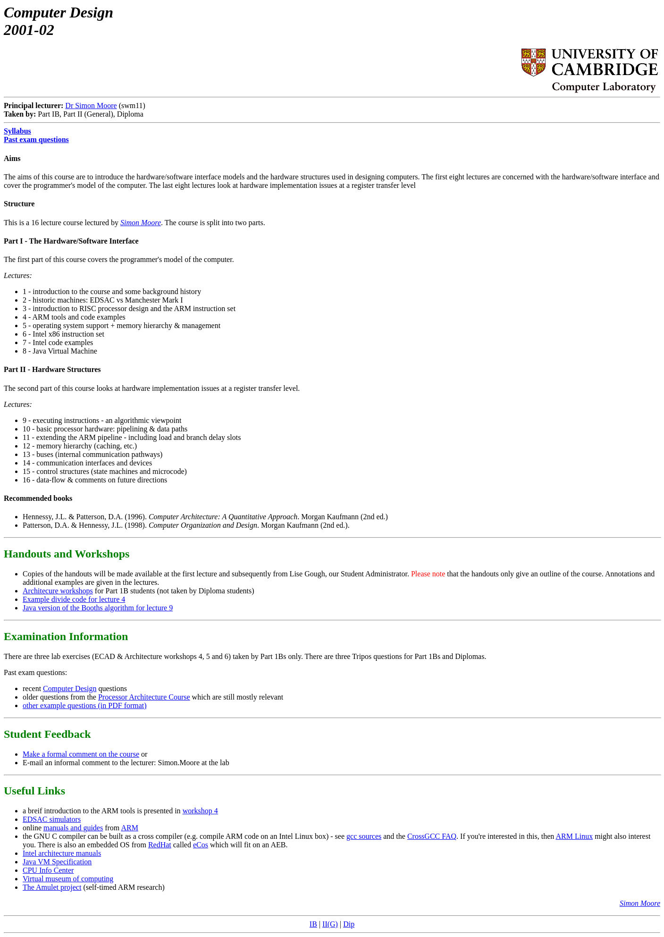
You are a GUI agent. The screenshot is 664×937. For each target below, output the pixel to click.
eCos (200, 845)
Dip (348, 924)
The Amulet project (52, 887)
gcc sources (363, 836)
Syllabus (17, 131)
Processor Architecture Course (144, 697)
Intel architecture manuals (62, 853)
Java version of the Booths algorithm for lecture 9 (98, 608)
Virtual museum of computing (68, 879)
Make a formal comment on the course (81, 754)
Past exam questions (36, 139)
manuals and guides (73, 828)
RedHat (159, 845)
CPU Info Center (48, 870)
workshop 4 (200, 811)
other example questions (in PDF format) (85, 705)
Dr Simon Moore (91, 105)
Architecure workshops (58, 591)
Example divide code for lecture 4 (74, 599)
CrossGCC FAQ (431, 836)
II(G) (330, 924)
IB (313, 924)
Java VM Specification (57, 862)
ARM (129, 828)
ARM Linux (574, 836)
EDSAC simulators (52, 819)
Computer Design (69, 688)
